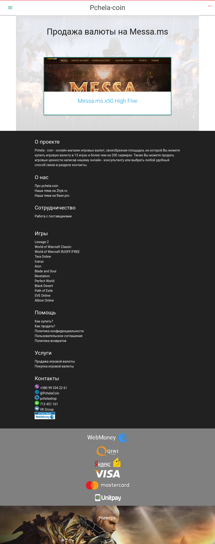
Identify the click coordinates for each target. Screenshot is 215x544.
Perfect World (44, 281)
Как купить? (44, 321)
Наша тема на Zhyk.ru (51, 191)
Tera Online (43, 256)
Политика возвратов (50, 341)
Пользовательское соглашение (58, 336)
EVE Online (42, 295)
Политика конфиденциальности (59, 331)
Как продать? (45, 326)
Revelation (42, 276)
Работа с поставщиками (53, 216)
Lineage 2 (42, 242)
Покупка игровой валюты (54, 366)
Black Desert (44, 286)
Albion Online (44, 300)
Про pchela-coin (46, 186)
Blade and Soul (45, 271)
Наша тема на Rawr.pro (52, 195)
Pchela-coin (107, 8)
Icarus (39, 261)
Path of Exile (44, 291)
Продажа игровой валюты (55, 361)
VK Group (47, 409)
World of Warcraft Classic (53, 247)
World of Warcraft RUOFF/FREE (57, 252)
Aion (38, 266)
